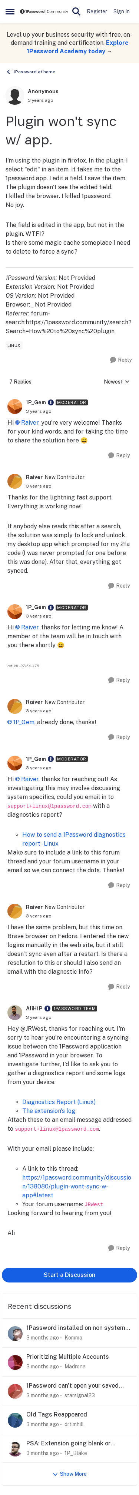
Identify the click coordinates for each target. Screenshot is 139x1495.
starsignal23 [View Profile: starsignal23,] (79, 1395)
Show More (69, 1474)
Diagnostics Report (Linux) (59, 1102)
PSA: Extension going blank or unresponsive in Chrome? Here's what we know (78, 1444)
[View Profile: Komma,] (15, 1333)
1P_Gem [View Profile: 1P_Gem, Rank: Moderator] (36, 402)
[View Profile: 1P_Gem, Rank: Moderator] (14, 406)
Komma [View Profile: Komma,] (73, 1338)
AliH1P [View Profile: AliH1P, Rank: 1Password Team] (34, 1008)
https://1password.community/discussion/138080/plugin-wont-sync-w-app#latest (76, 1186)
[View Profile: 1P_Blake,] (15, 1449)
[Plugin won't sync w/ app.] (39, 411)
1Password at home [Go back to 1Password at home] (30, 72)
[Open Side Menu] (10, 11)
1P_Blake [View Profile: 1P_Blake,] (75, 1453)
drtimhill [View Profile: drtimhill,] (74, 1424)
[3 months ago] (42, 1338)
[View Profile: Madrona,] (15, 1362)
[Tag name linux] (14, 345)
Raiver (30, 422)
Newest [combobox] (117, 382)
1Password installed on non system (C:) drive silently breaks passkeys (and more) (75, 1328)
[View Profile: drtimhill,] (15, 1420)
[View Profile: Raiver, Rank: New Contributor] (14, 481)
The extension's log (48, 1110)
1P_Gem (23, 722)
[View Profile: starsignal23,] (15, 1391)
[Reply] (121, 360)
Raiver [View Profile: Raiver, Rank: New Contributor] (34, 477)
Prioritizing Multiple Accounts (67, 1356)
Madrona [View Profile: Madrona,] (75, 1366)
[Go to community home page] (44, 11)
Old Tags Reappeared (56, 1414)
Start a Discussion (69, 1274)
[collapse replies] (69, 397)
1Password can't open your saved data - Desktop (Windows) (72, 1386)
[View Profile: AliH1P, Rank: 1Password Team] (14, 1012)
